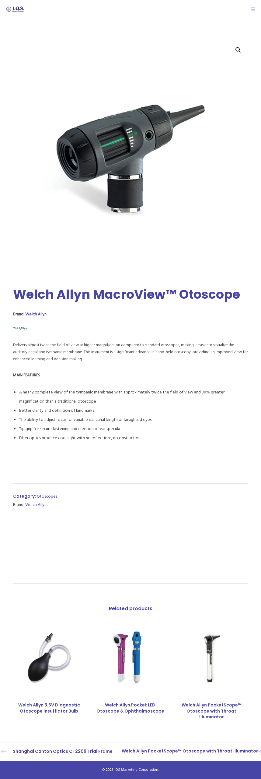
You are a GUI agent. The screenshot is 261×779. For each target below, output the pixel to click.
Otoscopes (47, 496)
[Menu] (250, 9)
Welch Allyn (36, 314)
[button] (238, 49)
